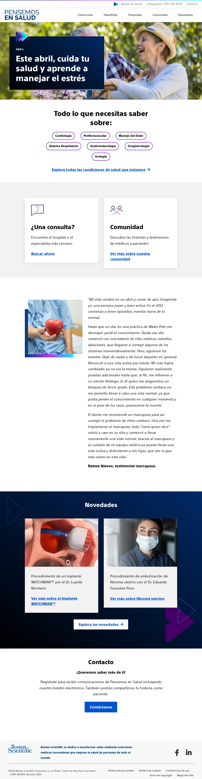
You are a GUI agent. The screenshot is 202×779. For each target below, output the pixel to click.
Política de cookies (150, 770)
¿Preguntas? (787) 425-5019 (164, 4)
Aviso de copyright (161, 775)
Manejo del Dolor (131, 135)
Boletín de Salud (131, 4)
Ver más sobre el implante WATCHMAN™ (54, 601)
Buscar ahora (43, 254)
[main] (101, 372)
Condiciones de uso (177, 770)
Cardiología (63, 135)
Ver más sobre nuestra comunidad (130, 256)
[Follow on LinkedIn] (188, 753)
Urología (101, 156)
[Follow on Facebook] (177, 753)
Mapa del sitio (185, 775)
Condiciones (85, 15)
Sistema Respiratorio (63, 146)
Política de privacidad (121, 770)
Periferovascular (95, 135)
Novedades (185, 15)
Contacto (192, 4)
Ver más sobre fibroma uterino (137, 599)
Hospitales (135, 15)
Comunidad (160, 15)
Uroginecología (139, 146)
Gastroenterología (103, 146)
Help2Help (110, 15)
